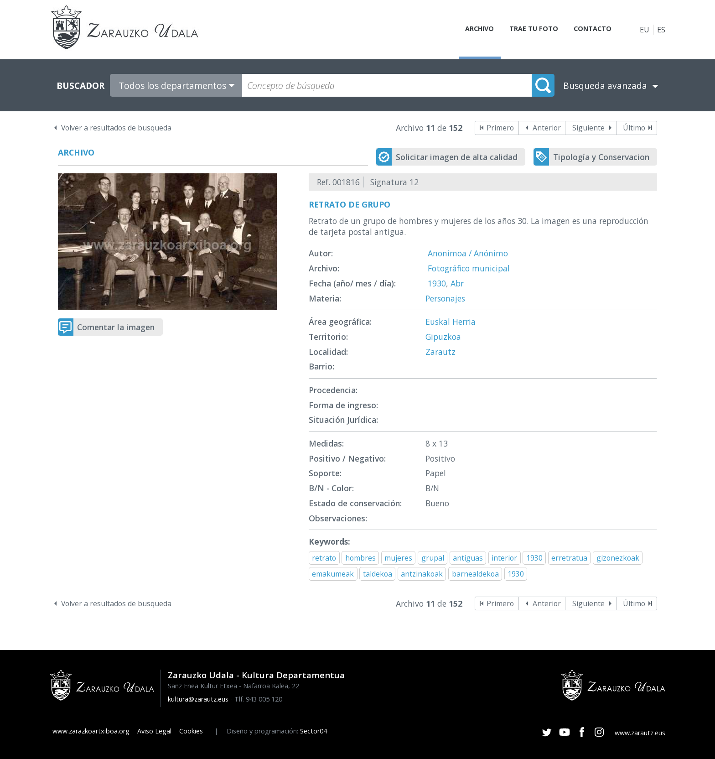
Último (634, 128)
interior (504, 558)
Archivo (469, 30)
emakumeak (333, 574)
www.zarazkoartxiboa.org (91, 731)
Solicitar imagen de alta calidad (457, 156)
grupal (432, 558)
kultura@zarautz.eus (198, 699)
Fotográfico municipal (469, 268)
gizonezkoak (617, 558)
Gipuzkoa (443, 336)
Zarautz (440, 351)
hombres (360, 558)
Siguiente (588, 128)
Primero (500, 128)
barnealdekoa (475, 574)
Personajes (445, 298)
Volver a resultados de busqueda (116, 128)
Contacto (589, 30)
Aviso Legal (154, 731)
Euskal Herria (450, 321)
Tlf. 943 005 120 (258, 699)
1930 (437, 283)
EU (644, 30)
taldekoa (377, 574)
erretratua (569, 558)
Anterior (547, 128)
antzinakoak (422, 574)
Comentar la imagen (116, 327)
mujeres (398, 558)
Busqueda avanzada (605, 85)
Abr (457, 283)
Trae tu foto (526, 30)
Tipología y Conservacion (601, 156)
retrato (324, 558)
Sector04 (313, 731)
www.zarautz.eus (640, 732)
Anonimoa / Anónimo (468, 253)
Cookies (191, 731)
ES (661, 30)
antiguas (468, 558)
